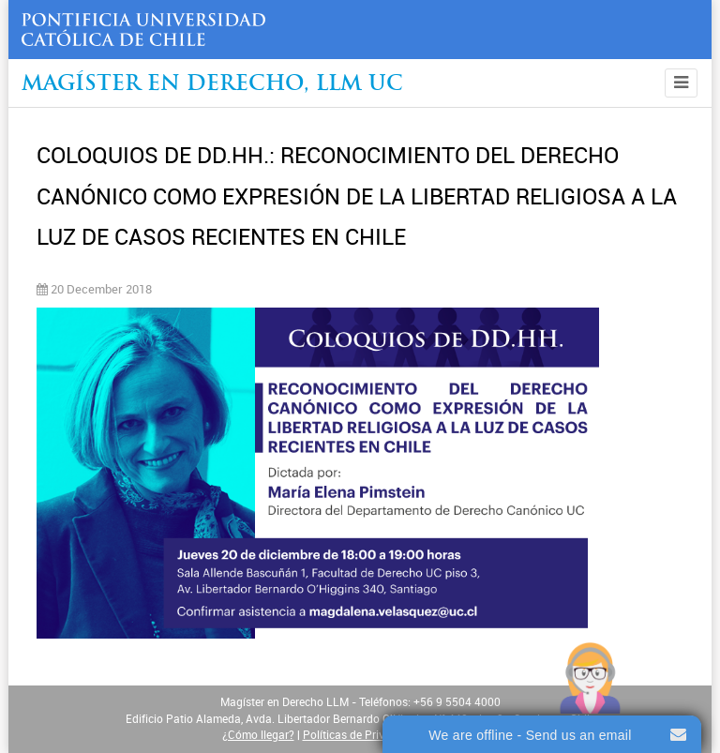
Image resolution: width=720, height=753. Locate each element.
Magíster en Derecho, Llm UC (212, 85)
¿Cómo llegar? (258, 735)
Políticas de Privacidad (361, 735)
